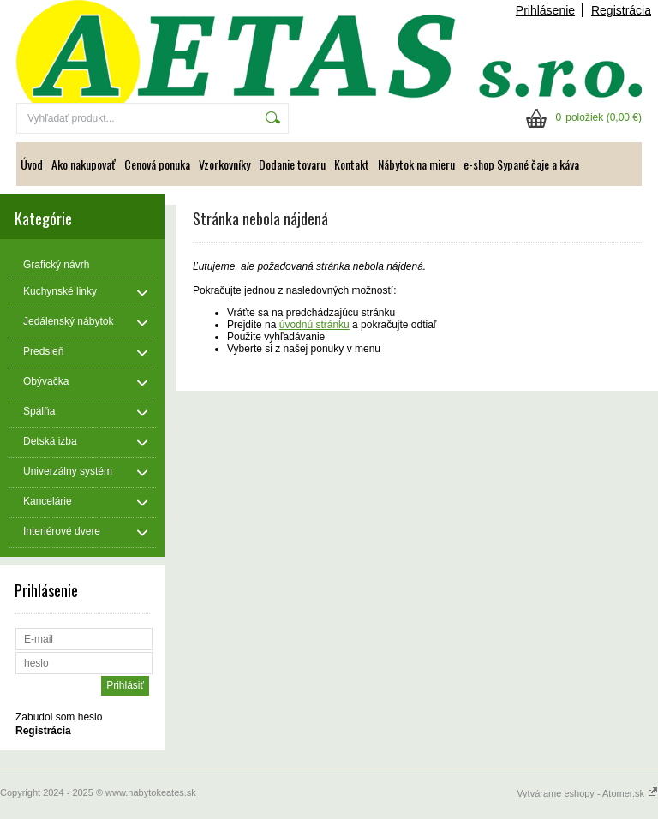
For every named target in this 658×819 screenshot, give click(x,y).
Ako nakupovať (83, 164)
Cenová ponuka (157, 164)
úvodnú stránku (314, 325)
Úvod (32, 164)
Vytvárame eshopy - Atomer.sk (587, 793)
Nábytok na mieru (416, 164)
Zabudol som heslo (58, 717)
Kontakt (351, 164)
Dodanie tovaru (292, 164)
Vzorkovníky (224, 164)
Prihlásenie (545, 10)
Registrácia (621, 10)
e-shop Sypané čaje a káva (521, 164)
